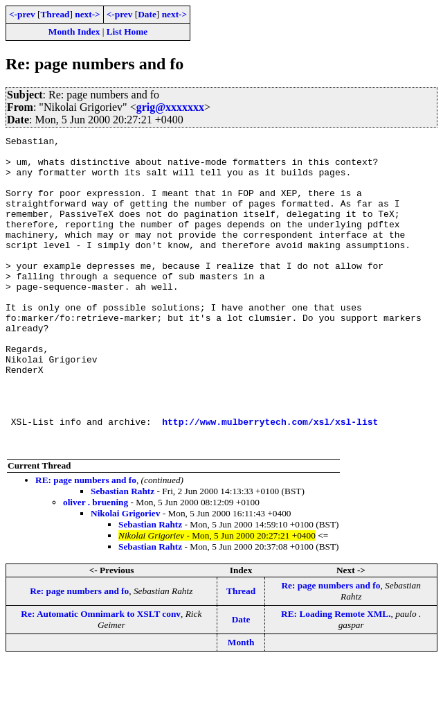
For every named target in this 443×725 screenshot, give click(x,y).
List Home (127, 31)
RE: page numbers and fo (85, 542)
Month (241, 704)
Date (147, 14)
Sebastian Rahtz (122, 553)
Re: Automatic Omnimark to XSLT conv (101, 676)
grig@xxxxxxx (170, 107)
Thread (54, 14)
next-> (87, 14)
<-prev (22, 14)
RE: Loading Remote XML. (335, 676)
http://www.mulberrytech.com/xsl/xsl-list (270, 479)
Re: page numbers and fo (79, 653)
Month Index (74, 31)
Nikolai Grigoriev (125, 575)
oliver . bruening (95, 564)
